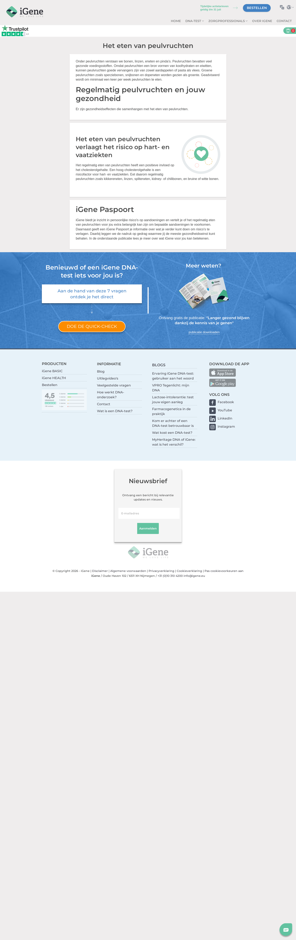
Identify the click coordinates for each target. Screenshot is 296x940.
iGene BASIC (52, 371)
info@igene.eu (194, 576)
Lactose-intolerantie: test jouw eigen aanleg (173, 399)
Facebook (226, 402)
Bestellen (257, 8)
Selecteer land (291, 7)
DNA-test (193, 20)
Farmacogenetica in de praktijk (171, 411)
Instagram (226, 426)
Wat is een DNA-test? (114, 411)
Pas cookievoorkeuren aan (224, 571)
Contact (284, 20)
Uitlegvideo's (107, 378)
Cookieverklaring (189, 571)
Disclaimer (100, 571)
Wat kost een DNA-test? (172, 433)
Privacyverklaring (161, 571)
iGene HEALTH (54, 378)
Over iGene (262, 20)
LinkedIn (225, 418)
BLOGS (158, 365)
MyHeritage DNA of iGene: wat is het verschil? (174, 442)
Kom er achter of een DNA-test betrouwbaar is (173, 423)
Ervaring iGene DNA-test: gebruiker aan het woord (173, 376)
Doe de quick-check (92, 326)
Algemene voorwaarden (128, 571)
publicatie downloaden (204, 332)
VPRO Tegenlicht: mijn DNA (170, 387)
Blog (101, 371)
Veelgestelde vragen (114, 385)
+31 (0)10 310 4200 (170, 576)
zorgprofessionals (227, 20)
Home (176, 20)
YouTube (225, 410)
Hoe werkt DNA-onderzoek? (110, 394)
